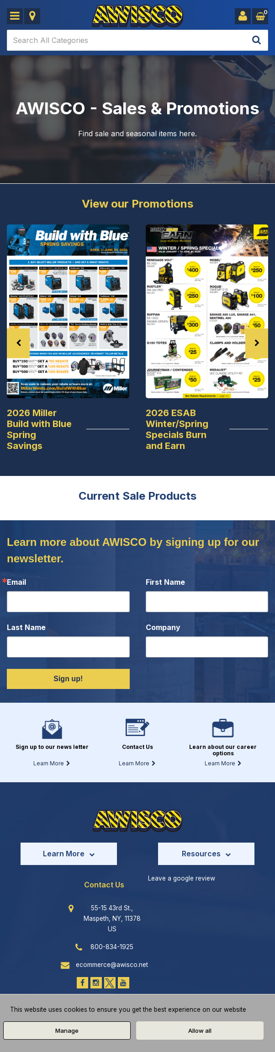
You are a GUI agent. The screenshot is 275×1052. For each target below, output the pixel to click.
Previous (18, 343)
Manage (67, 1030)
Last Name (26, 627)
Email (16, 582)
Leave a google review (181, 878)
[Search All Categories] (137, 40)
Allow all (200, 1030)
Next (256, 343)
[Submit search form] (256, 40)
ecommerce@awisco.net (112, 964)
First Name (165, 582)
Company (163, 627)
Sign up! (68, 679)
